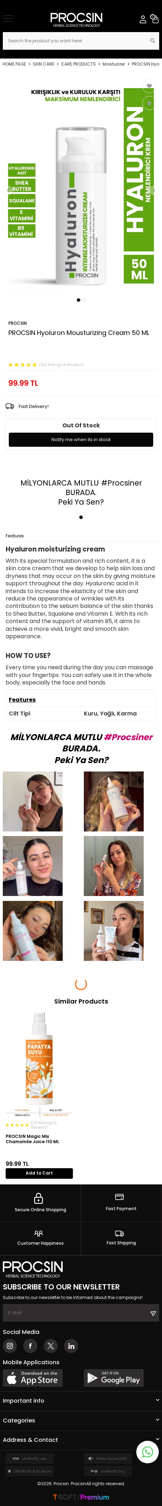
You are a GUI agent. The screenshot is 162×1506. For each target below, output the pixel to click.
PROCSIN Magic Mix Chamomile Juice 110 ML (32, 1139)
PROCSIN (17, 323)
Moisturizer (113, 64)
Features (15, 536)
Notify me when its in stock (81, 439)
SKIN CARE (43, 64)
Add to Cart (39, 1173)
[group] (81, 185)
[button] (78, 300)
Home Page (14, 64)
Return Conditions (90, 536)
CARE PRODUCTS (78, 64)
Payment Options (47, 536)
